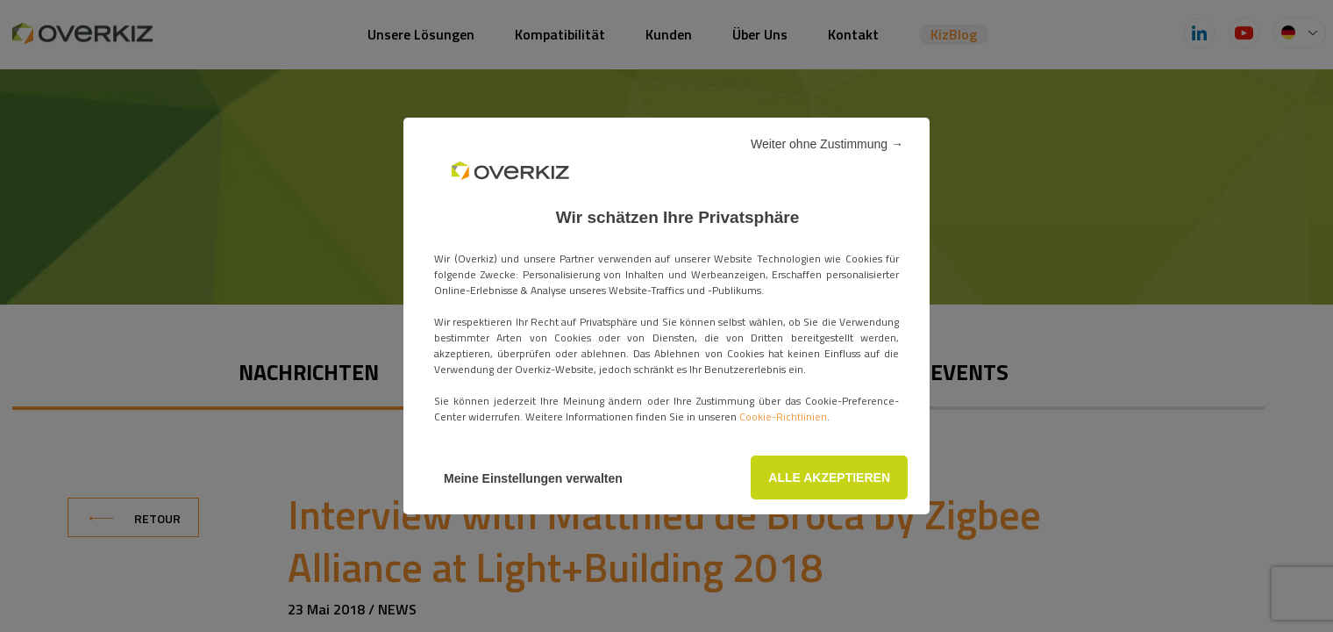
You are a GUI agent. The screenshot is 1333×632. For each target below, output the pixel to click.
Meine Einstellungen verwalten (533, 478)
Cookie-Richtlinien (783, 416)
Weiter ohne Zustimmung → (827, 144)
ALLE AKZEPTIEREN (829, 477)
